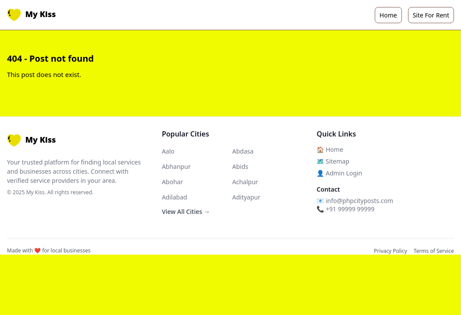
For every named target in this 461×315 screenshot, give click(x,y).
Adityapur (246, 197)
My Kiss (31, 15)
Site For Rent (431, 15)
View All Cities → (186, 211)
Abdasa (242, 151)
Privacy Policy (390, 251)
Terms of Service (434, 251)
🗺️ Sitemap (333, 161)
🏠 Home (330, 149)
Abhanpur (176, 166)
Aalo (168, 151)
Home (388, 15)
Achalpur (245, 182)
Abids (240, 166)
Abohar (172, 182)
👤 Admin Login (339, 173)
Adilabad (174, 197)
